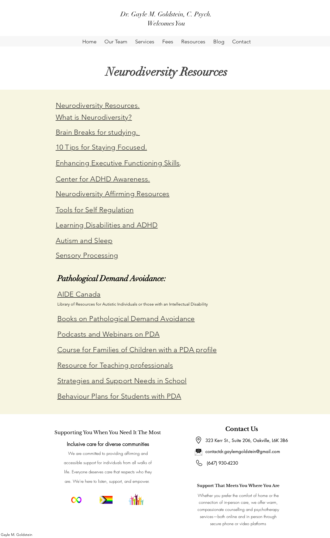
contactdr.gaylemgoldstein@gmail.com (242, 451)
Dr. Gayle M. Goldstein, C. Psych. (166, 14)
